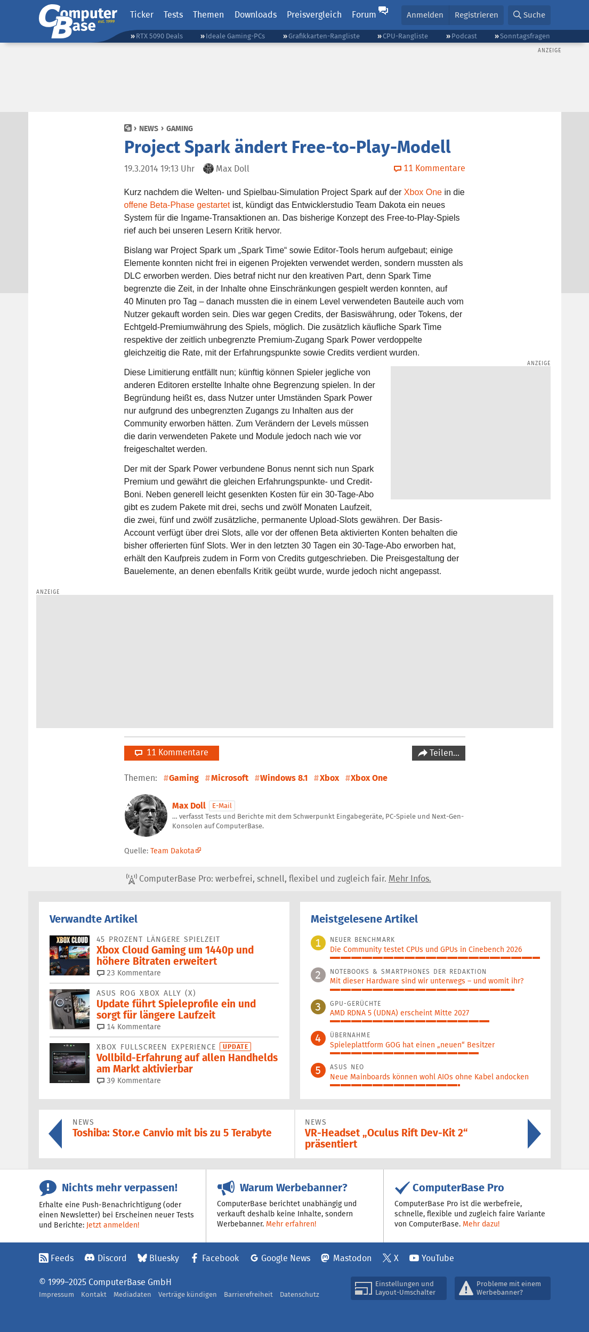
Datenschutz (299, 1294)
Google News (285, 1258)
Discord (112, 1258)
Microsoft (229, 778)
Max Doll (189, 806)
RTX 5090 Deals (159, 36)
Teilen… (443, 753)
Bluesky (164, 1258)
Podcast (464, 36)
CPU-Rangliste (405, 36)
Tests (173, 15)
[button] (529, 15)
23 (129, 972)
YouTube (438, 1258)
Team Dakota (172, 850)
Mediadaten (132, 1294)
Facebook (220, 1258)
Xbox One (423, 192)
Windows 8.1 (284, 778)
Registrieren (476, 14)
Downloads (256, 15)
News (148, 128)
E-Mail (222, 806)
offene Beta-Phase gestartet (177, 204)
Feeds (62, 1258)
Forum (364, 15)
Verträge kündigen (187, 1294)
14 (129, 1026)
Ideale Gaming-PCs (235, 36)
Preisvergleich (314, 15)
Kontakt (94, 1294)
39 (129, 1080)
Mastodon (352, 1258)
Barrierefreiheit (248, 1294)
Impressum (56, 1294)
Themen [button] (208, 15)
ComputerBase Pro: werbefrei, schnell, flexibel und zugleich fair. (278, 879)
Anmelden (425, 14)
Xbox (329, 778)
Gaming (179, 128)
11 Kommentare (171, 752)
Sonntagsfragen (525, 36)
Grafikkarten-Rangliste (324, 36)
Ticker (142, 15)
